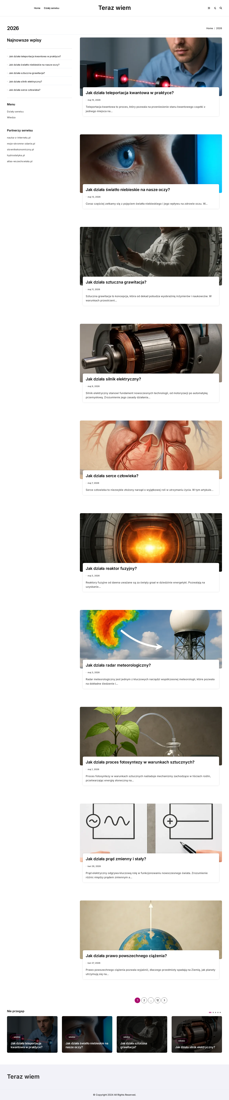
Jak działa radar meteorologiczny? (118, 665)
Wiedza (11, 117)
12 (157, 1000)
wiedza (17, 1037)
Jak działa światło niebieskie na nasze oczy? (34, 64)
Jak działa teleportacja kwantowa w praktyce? (35, 56)
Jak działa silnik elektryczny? (25, 81)
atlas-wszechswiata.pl (19, 161)
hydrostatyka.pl (16, 155)
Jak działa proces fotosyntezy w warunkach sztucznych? (140, 762)
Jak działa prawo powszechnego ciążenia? (126, 955)
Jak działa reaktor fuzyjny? (111, 568)
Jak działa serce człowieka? (24, 89)
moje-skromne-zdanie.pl (21, 143)
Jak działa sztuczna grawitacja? (27, 73)
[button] (210, 1012)
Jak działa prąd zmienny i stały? (116, 858)
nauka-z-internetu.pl (19, 137)
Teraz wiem (114, 7)
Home (37, 8)
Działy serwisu (51, 8)
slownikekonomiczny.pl (20, 149)
